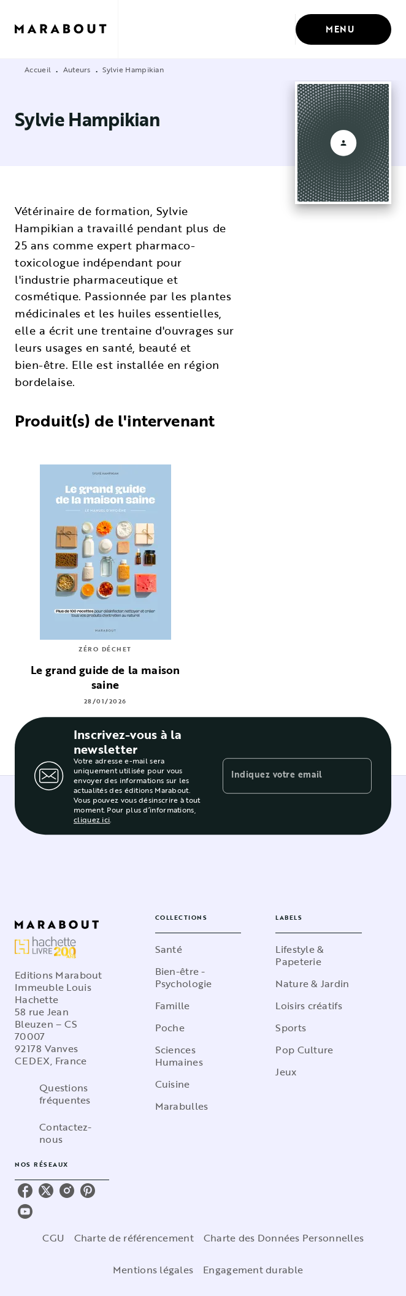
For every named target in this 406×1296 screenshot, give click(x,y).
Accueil (38, 69)
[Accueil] (66, 29)
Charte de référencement (134, 1237)
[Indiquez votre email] (282, 776)
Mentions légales (153, 1269)
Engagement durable (253, 1269)
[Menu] (343, 29)
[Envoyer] (357, 775)
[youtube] (25, 1211)
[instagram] (66, 1190)
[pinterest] (87, 1190)
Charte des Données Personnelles (284, 1237)
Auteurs (77, 69)
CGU (53, 1237)
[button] (198, 949)
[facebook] (25, 1190)
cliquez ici (92, 819)
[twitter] (46, 1190)
